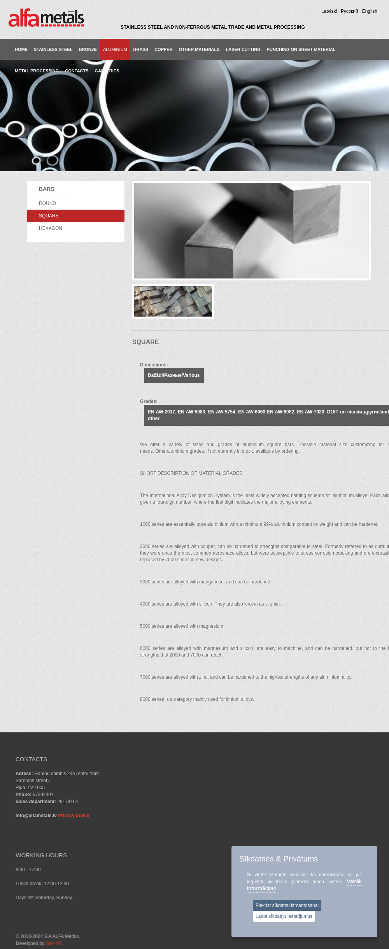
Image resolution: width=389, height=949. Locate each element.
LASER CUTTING (243, 49)
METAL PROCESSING (37, 70)
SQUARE (49, 216)
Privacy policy (73, 815)
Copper (163, 49)
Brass (141, 49)
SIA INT (106, 908)
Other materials (199, 49)
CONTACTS (76, 70)
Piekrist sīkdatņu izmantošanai (287, 905)
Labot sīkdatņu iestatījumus (284, 916)
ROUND (47, 203)
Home (21, 49)
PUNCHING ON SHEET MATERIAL (301, 49)
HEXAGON (50, 228)
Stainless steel (53, 49)
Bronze (87, 49)
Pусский (349, 11)
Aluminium (115, 49)
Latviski (329, 11)
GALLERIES (107, 70)
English (369, 11)
